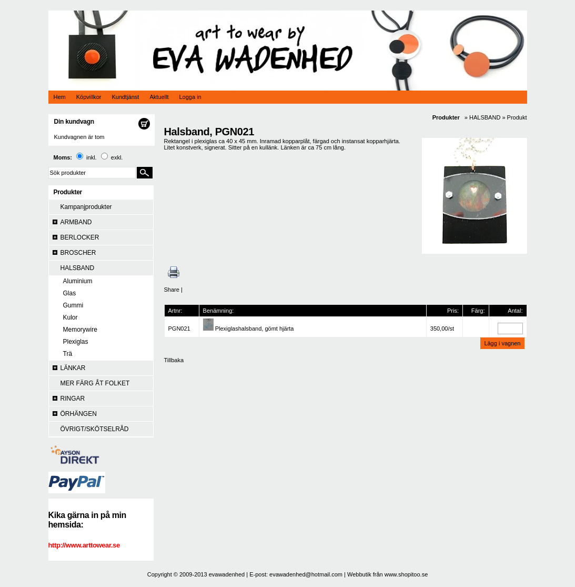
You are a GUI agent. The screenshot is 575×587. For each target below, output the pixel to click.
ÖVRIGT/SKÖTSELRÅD (94, 429)
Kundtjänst (125, 97)
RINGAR (72, 398)
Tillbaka (174, 360)
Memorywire (80, 329)
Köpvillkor (89, 97)
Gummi (73, 305)
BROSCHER (78, 252)
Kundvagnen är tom (79, 137)
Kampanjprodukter (86, 207)
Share (171, 289)
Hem (60, 97)
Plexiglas (75, 341)
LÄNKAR (73, 368)
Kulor (70, 317)
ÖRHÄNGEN (78, 413)
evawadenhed (227, 574)
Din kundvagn (74, 121)
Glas (69, 293)
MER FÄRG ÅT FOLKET (95, 383)
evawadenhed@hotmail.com (305, 574)
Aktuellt (158, 97)
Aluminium (78, 281)
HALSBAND (77, 268)
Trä (68, 353)
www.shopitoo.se (406, 574)
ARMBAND (76, 222)
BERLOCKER (79, 237)
